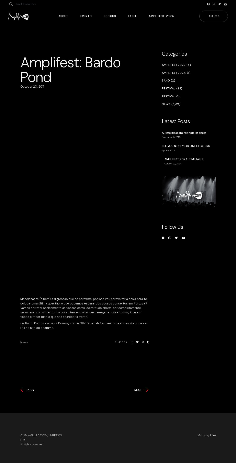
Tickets (214, 16)
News (24, 342)
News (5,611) (171, 104)
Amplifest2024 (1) (176, 73)
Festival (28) (172, 88)
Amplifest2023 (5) (176, 65)
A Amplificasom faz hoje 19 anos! (184, 133)
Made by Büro (207, 435)
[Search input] (32, 4)
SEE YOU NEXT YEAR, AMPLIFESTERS (186, 146)
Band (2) (168, 80)
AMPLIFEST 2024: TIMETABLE (184, 159)
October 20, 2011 (32, 87)
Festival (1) (171, 96)
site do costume (41, 328)
